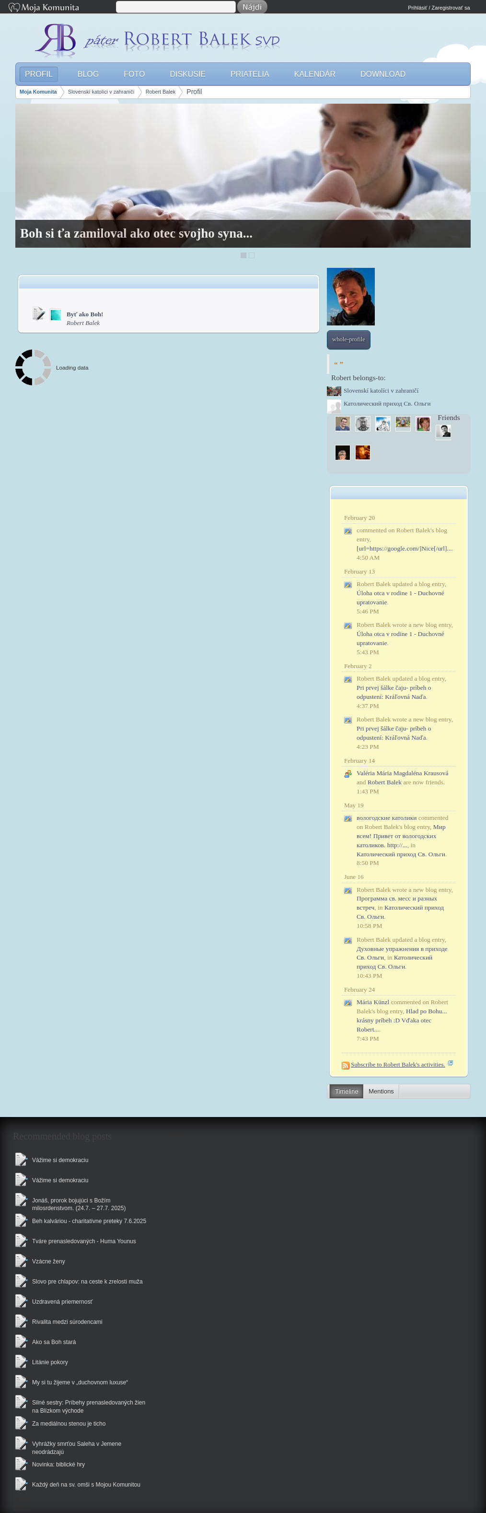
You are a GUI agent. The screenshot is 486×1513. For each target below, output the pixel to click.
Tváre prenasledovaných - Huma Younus (84, 1241)
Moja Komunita (61, 8)
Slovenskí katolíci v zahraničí (101, 92)
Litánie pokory (50, 1362)
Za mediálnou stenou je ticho (68, 1423)
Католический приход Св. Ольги (401, 854)
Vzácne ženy (48, 1261)
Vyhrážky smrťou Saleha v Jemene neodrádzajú (76, 1448)
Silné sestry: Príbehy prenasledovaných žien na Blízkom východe (88, 1406)
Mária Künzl (373, 1002)
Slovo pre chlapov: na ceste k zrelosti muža (87, 1281)
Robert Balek (161, 92)
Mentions (381, 1091)
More (453, 468)
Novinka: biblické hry (58, 1464)
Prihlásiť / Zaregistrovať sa (439, 8)
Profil (194, 92)
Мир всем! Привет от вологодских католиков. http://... (401, 836)
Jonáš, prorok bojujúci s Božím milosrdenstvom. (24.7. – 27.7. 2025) (79, 1204)
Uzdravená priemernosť (62, 1301)
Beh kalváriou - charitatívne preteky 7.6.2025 (89, 1221)
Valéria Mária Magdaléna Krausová (402, 773)
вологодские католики (387, 817)
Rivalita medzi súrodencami (67, 1322)
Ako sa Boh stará (54, 1342)
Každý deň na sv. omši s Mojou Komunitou (86, 1484)
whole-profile (348, 339)
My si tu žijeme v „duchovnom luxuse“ (80, 1382)
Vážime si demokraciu (60, 1160)
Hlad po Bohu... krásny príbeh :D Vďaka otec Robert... (402, 1020)
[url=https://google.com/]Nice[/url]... (404, 548)
